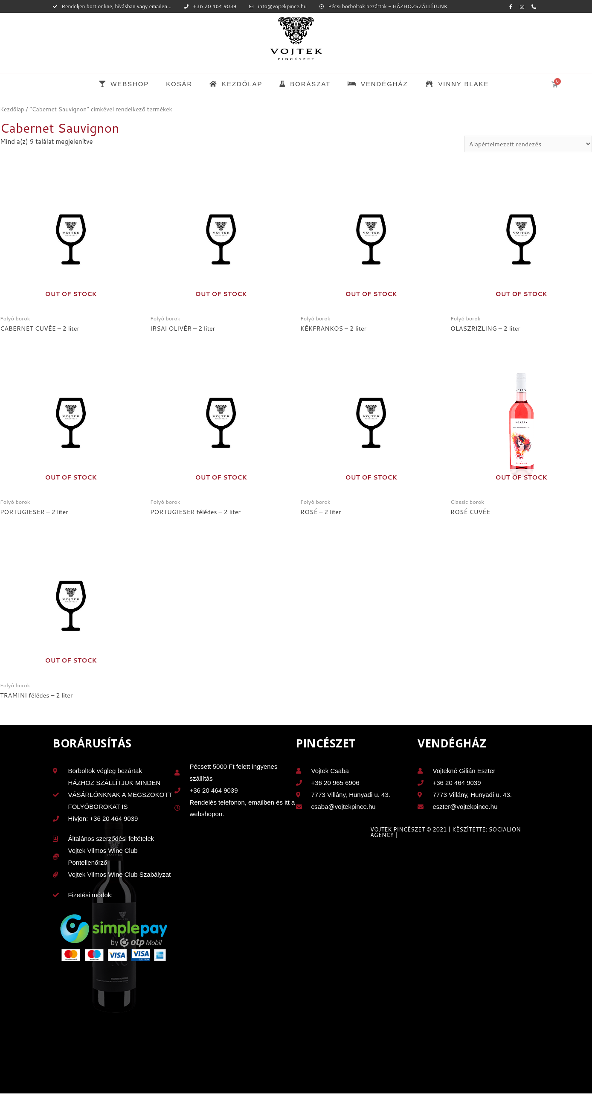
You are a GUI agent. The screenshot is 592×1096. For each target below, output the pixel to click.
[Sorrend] (525, 144)
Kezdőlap (12, 109)
